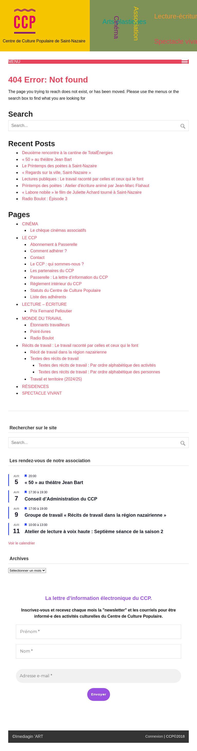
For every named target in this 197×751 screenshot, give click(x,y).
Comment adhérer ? (48, 251)
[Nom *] (98, 651)
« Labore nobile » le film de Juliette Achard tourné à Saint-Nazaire (82, 192)
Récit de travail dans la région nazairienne (68, 352)
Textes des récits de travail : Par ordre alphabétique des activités (97, 365)
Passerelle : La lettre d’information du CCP (69, 277)
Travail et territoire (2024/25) (56, 379)
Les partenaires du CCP (52, 270)
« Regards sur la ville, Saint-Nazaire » (56, 172)
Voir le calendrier (21, 543)
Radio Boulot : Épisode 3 (44, 199)
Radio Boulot (42, 338)
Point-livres (40, 331)
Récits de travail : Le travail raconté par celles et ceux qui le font (80, 345)
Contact (37, 257)
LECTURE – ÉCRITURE (44, 304)
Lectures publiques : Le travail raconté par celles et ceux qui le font (82, 179)
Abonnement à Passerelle (53, 244)
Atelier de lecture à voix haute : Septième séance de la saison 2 (94, 531)
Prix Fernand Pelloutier (51, 311)
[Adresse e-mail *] (98, 676)
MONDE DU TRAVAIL (42, 318)
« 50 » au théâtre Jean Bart (47, 159)
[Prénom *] (98, 632)
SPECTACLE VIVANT (42, 393)
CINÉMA (30, 224)
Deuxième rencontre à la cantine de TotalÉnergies (67, 153)
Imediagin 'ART (29, 736)
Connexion (154, 736)
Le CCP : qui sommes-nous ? (57, 264)
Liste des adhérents (48, 297)
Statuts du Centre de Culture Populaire (65, 290)
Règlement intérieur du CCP (56, 284)
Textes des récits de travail (54, 358)
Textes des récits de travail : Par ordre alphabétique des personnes (99, 372)
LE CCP (29, 238)
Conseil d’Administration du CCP (61, 499)
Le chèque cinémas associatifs (58, 230)
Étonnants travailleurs (50, 325)
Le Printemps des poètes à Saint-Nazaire (59, 166)
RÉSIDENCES (35, 386)
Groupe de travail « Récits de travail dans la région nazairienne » (95, 515)
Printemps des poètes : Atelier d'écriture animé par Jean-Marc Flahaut (85, 185)
